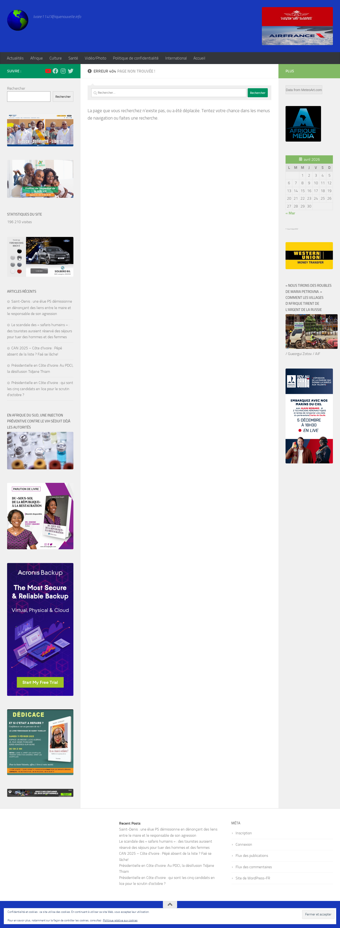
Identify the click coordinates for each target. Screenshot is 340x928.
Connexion (244, 844)
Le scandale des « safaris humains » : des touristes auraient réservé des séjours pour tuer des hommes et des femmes (39, 331)
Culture (55, 58)
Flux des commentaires (254, 867)
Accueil (199, 58)
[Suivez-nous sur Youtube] (48, 71)
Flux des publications (252, 855)
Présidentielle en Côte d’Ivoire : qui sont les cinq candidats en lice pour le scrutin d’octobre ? (40, 388)
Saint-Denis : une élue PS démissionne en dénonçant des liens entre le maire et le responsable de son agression (39, 307)
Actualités (15, 58)
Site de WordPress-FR (253, 878)
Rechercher (16, 88)
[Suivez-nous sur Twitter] (70, 71)
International (176, 58)
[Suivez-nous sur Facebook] (55, 71)
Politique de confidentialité (136, 58)
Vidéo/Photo (95, 58)
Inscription (244, 833)
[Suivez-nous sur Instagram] (63, 71)
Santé (73, 58)
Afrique (36, 58)
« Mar (290, 213)
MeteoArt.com (311, 90)
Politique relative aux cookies (120, 920)
